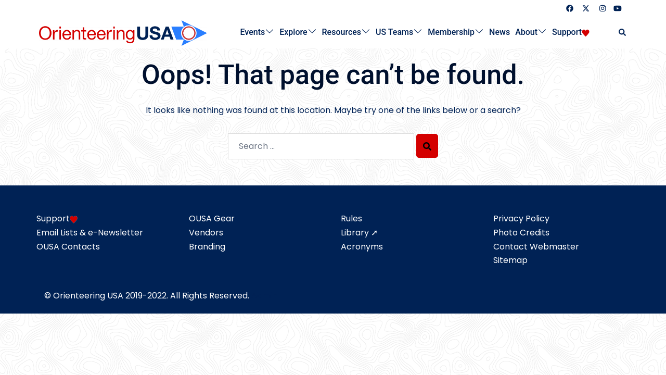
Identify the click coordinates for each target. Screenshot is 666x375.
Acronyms (362, 247)
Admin (264, 296)
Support (567, 32)
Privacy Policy (521, 218)
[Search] (427, 146)
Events (252, 32)
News (499, 32)
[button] (623, 32)
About (526, 32)
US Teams (394, 32)
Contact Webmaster (536, 247)
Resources (342, 32)
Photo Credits (521, 233)
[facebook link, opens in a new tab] (569, 8)
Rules (351, 218)
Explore (293, 32)
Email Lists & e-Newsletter (89, 233)
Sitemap (510, 260)
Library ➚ (359, 233)
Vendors (206, 233)
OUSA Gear (212, 218)
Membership (451, 32)
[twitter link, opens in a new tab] (585, 8)
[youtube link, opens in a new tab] (617, 8)
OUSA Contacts (68, 247)
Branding (207, 247)
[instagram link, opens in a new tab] (601, 8)
